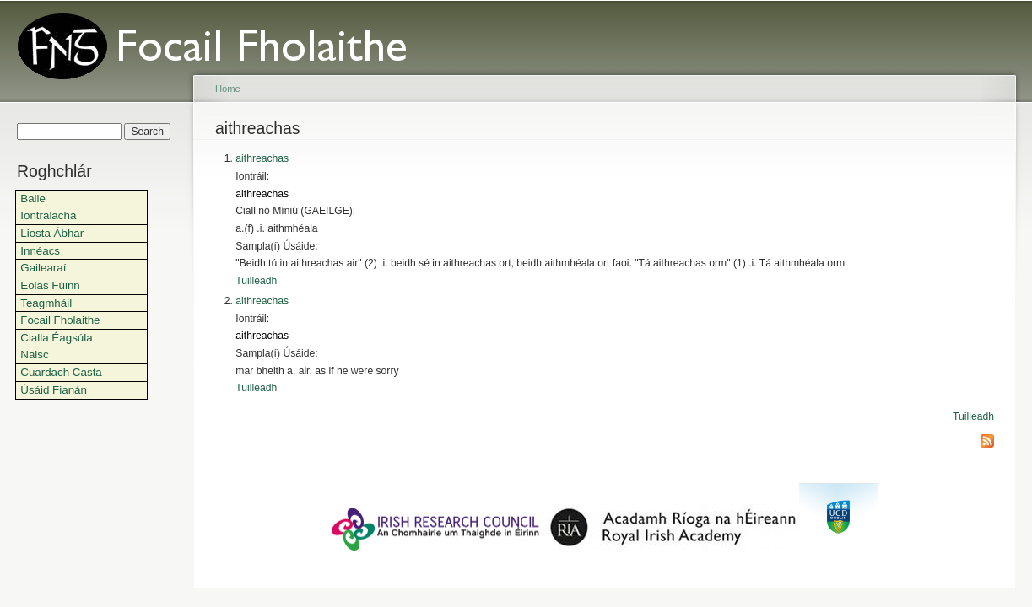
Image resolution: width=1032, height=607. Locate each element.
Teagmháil (46, 303)
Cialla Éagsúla (56, 337)
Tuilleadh (256, 281)
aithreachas (262, 158)
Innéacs (40, 250)
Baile (33, 198)
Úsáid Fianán (53, 390)
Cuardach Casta (61, 372)
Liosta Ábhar (52, 233)
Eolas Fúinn (50, 285)
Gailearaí (43, 267)
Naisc (34, 354)
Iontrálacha (48, 215)
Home (227, 88)
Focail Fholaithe (60, 320)
